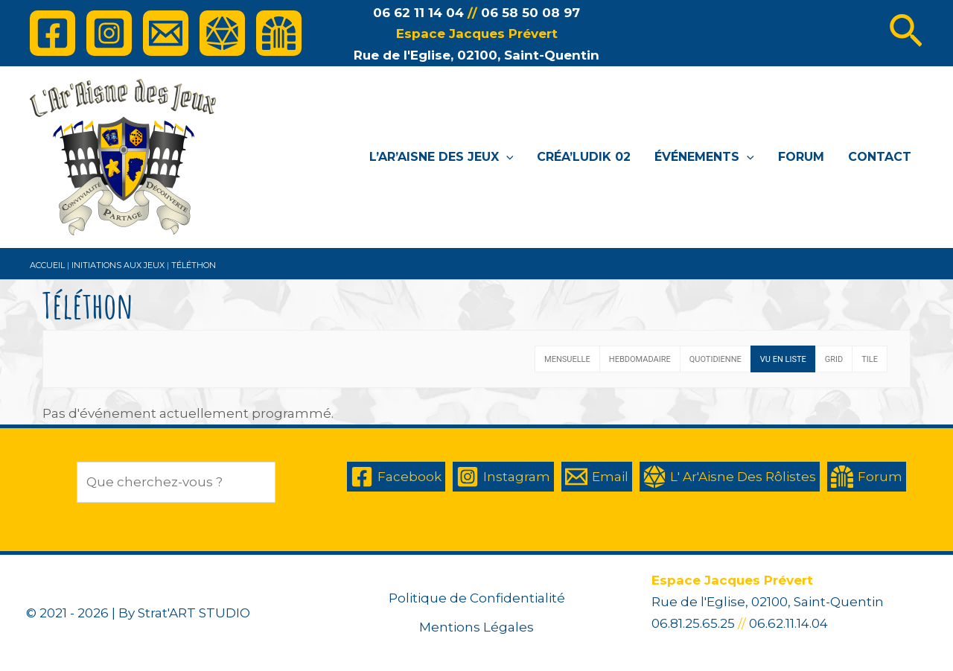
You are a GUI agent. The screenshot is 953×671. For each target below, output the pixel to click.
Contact (879, 157)
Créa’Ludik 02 (584, 157)
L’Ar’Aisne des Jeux (441, 157)
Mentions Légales (476, 627)
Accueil (47, 265)
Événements (704, 157)
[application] (506, 157)
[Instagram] (109, 33)
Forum (801, 157)
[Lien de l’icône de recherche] (905, 33)
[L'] (222, 33)
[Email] (165, 33)
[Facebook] (52, 33)
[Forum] (279, 33)
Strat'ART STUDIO (194, 612)
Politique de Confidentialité (477, 598)
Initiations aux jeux (118, 265)
